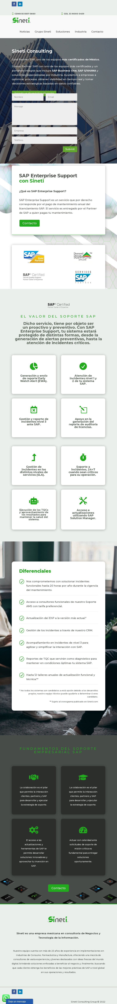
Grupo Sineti (43, 31)
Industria (80, 31)
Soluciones (63, 31)
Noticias (25, 31)
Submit (70, 149)
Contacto (97, 31)
